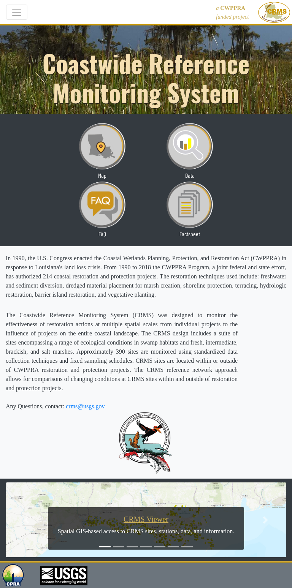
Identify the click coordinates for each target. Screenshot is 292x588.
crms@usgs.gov (85, 406)
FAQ (102, 233)
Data (190, 175)
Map (102, 175)
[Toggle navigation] (16, 12)
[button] (27, 519)
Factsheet (189, 233)
